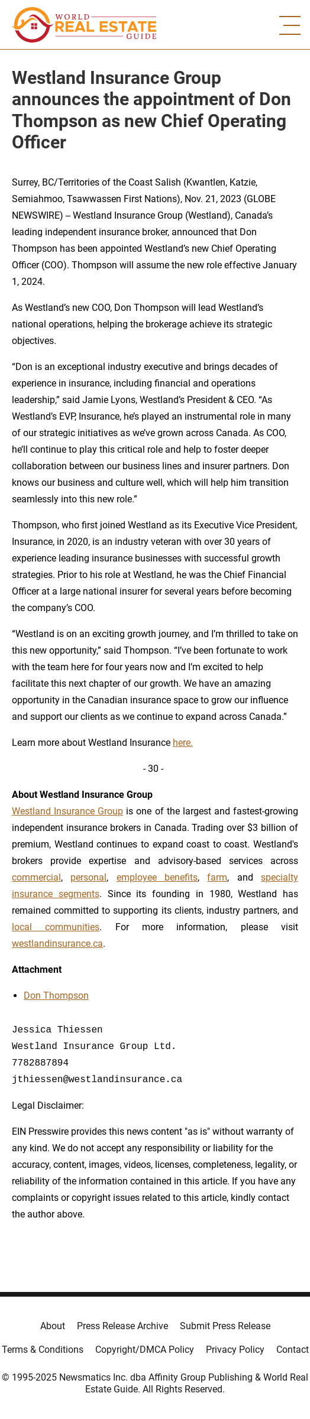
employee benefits (157, 877)
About (52, 1326)
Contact (292, 1349)
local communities (55, 927)
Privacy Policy (235, 1349)
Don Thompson (56, 995)
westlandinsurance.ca (57, 943)
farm (217, 877)
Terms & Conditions (42, 1349)
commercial (36, 877)
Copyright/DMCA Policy (144, 1349)
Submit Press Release (225, 1326)
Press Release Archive (122, 1326)
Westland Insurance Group (67, 811)
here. (183, 742)
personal (88, 877)
